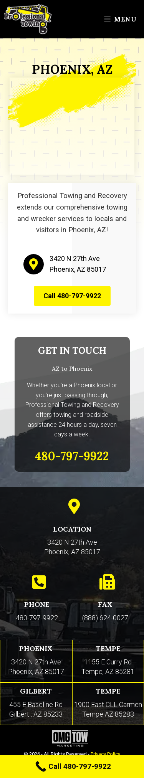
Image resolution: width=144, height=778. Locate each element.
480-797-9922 (37, 618)
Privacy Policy (105, 754)
